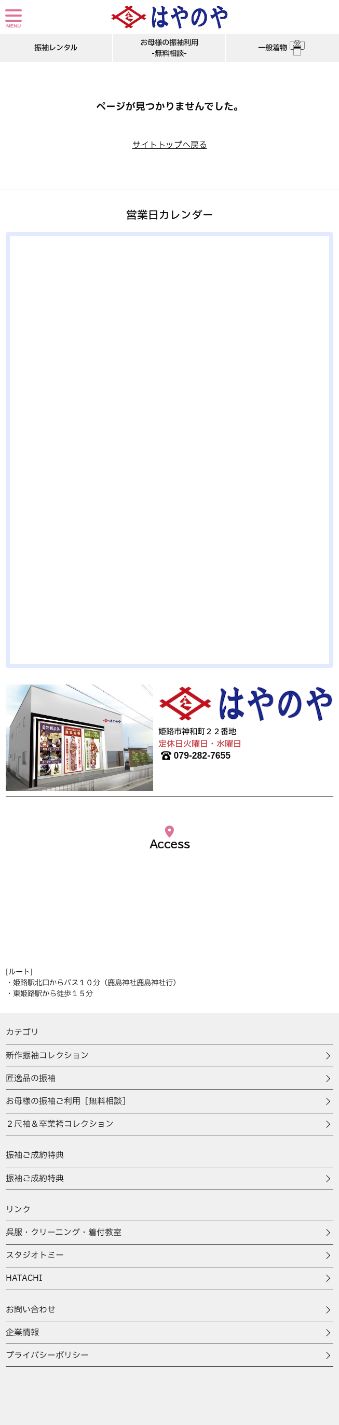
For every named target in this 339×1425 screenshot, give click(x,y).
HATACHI (24, 1278)
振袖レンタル (55, 48)
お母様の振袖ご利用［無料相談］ (68, 1101)
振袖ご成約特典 (35, 1178)
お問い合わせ (31, 1310)
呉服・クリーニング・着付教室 (63, 1232)
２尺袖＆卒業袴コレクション (60, 1124)
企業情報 (22, 1332)
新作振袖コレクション (47, 1056)
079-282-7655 (194, 755)
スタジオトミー (35, 1255)
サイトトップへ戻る (169, 145)
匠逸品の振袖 (31, 1078)
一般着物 (282, 47)
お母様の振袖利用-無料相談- (169, 48)
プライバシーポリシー (47, 1355)
